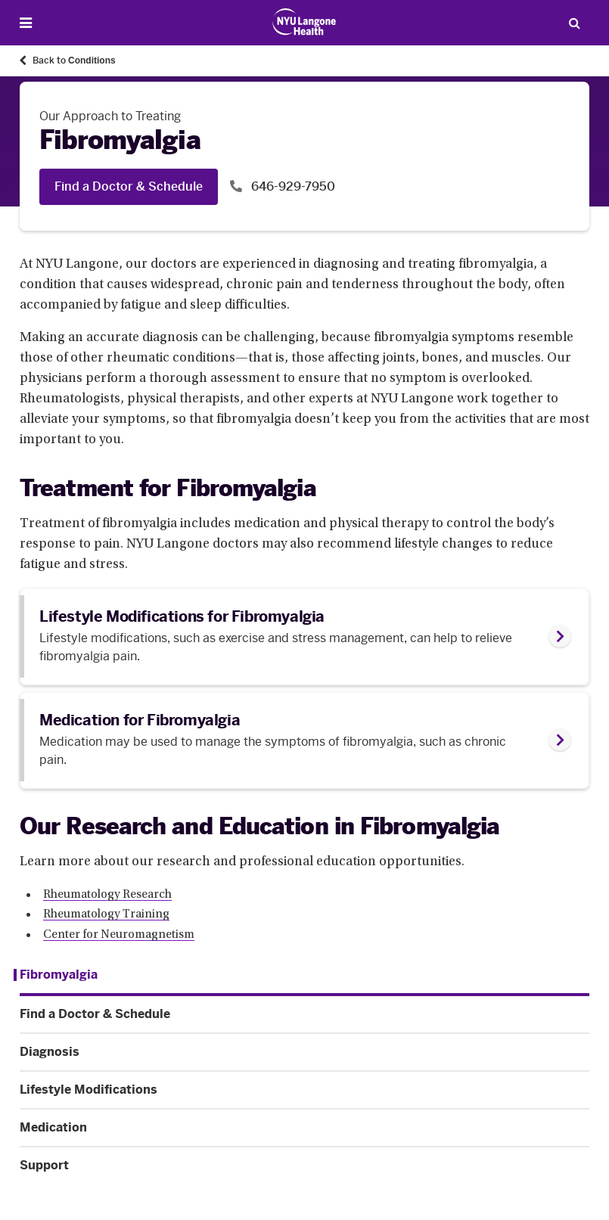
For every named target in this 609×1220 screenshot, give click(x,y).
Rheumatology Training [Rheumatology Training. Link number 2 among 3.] (106, 914)
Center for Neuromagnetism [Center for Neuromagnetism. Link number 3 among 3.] (118, 935)
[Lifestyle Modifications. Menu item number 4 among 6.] (304, 1090)
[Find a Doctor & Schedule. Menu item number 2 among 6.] (304, 1014)
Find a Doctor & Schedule (128, 186)
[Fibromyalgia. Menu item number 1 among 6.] (56, 975)
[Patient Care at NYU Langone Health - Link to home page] (304, 22)
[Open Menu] (26, 23)
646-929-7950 (291, 186)
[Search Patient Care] (574, 22)
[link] (304, 636)
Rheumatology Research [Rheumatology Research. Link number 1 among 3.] (107, 895)
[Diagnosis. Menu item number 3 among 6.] (304, 1052)
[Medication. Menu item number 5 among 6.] (304, 1128)
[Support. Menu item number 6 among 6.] (304, 1165)
